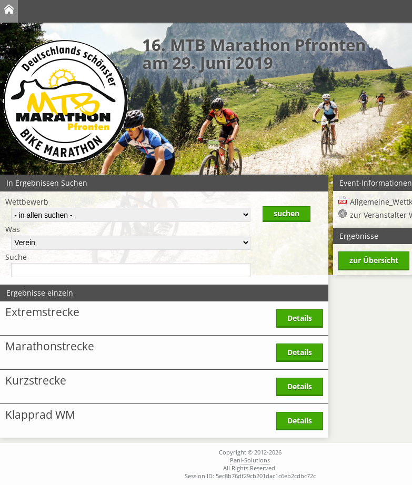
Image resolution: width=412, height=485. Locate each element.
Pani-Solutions (250, 460)
